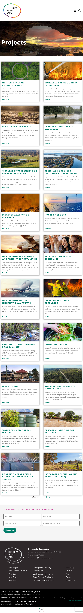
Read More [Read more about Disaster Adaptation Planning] (5, 229)
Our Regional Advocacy (42, 567)
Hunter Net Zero (55, 214)
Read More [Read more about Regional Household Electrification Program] (48, 187)
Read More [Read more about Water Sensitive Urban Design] (5, 446)
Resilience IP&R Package (17, 126)
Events (68, 576)
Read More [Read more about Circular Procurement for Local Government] (5, 187)
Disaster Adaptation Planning (15, 216)
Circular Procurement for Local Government (19, 172)
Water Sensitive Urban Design (17, 431)
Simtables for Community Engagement (61, 84)
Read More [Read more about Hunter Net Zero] (48, 229)
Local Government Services (43, 579)
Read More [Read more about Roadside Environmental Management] (48, 402)
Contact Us (70, 579)
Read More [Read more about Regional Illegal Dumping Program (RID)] (5, 358)
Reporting (70, 567)
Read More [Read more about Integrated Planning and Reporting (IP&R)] (48, 493)
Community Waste (56, 344)
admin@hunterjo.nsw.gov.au (43, 557)
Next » (49, 497)
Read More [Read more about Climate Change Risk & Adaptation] (48, 143)
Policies (69, 570)
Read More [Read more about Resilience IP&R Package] (5, 143)
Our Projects (38, 570)
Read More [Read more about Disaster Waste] (5, 402)
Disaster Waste (12, 386)
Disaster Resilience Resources (57, 301)
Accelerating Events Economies (58, 257)
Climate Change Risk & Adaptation (59, 128)
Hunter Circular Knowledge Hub (13, 84)
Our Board (13, 573)
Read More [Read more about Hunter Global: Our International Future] (5, 317)
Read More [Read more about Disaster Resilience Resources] (48, 317)
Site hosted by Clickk (75, 600)
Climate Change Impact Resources (59, 431)
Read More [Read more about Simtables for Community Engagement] (48, 99)
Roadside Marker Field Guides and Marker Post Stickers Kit (17, 476)
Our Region (13, 567)
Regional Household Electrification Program (61, 172)
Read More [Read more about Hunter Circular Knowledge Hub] (5, 99)
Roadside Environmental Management (61, 387)
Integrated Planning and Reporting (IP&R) (61, 475)
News (68, 573)
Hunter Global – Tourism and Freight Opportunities (19, 257)
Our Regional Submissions (43, 573)
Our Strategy (14, 579)
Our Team (13, 576)
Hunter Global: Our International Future (16, 301)
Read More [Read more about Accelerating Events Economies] (48, 273)
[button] (75, 10)
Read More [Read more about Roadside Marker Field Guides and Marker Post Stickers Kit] (5, 493)
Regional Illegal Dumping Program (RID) (18, 345)
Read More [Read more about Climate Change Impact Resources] (48, 446)
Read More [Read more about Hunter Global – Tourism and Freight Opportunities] (5, 273)
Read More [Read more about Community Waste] (48, 358)
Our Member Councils (18, 570)
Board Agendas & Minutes (43, 576)
